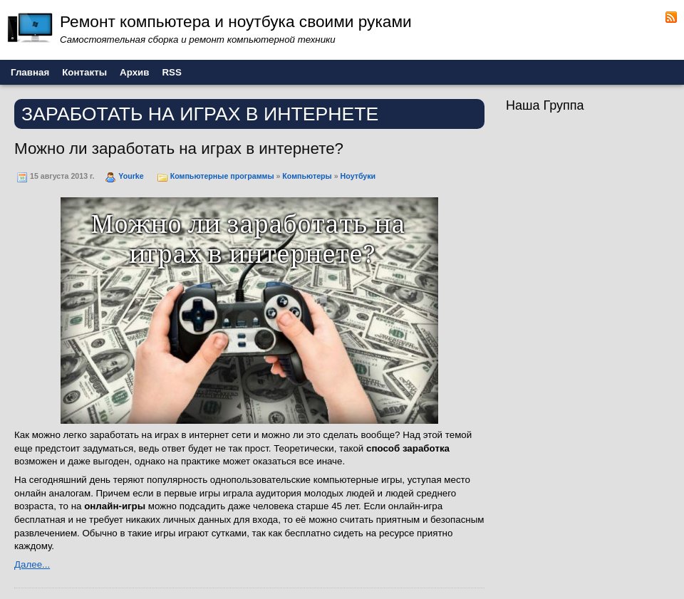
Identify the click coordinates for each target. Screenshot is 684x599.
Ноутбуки (358, 176)
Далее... (32, 564)
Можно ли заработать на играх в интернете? (178, 148)
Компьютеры (306, 176)
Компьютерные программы (222, 176)
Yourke (130, 176)
